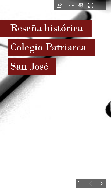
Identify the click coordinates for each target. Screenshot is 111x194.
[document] (55, 97)
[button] (65, 5)
